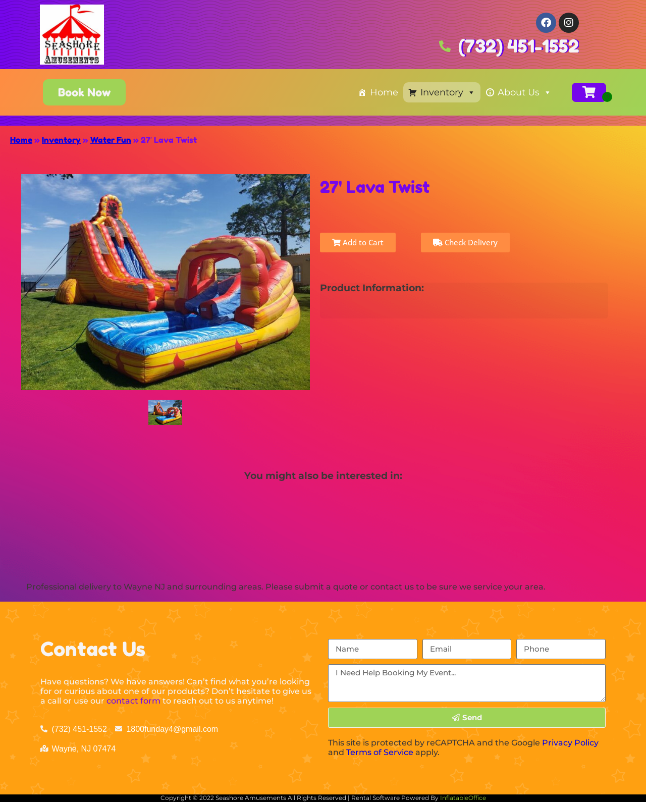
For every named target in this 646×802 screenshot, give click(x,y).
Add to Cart (358, 242)
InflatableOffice (463, 797)
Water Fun (110, 140)
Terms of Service (379, 752)
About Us (525, 92)
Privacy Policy (570, 742)
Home (384, 92)
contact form (133, 701)
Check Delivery (465, 242)
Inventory (447, 92)
